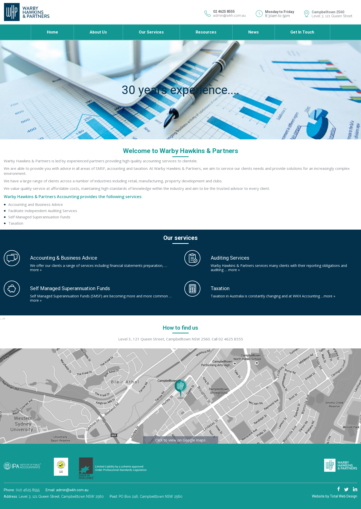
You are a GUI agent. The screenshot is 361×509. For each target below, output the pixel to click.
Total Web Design (343, 496)
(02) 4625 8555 (28, 490)
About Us (98, 32)
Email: (51, 490)
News (253, 32)
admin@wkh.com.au (229, 16)
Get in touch (302, 32)
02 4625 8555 (230, 338)
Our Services (151, 32)
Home (52, 32)
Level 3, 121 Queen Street (332, 16)
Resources (206, 32)
